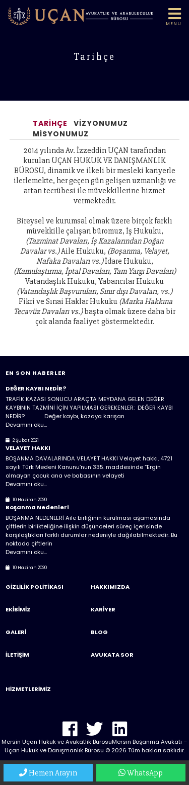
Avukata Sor (112, 655)
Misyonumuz (61, 134)
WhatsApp (140, 773)
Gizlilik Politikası (35, 587)
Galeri (16, 632)
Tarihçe (50, 123)
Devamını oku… (26, 425)
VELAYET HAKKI (28, 448)
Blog (99, 632)
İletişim (17, 655)
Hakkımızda (110, 587)
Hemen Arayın (48, 773)
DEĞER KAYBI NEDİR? (36, 388)
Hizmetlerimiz (28, 689)
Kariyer (103, 609)
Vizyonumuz (101, 123)
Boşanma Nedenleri (37, 507)
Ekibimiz (18, 609)
